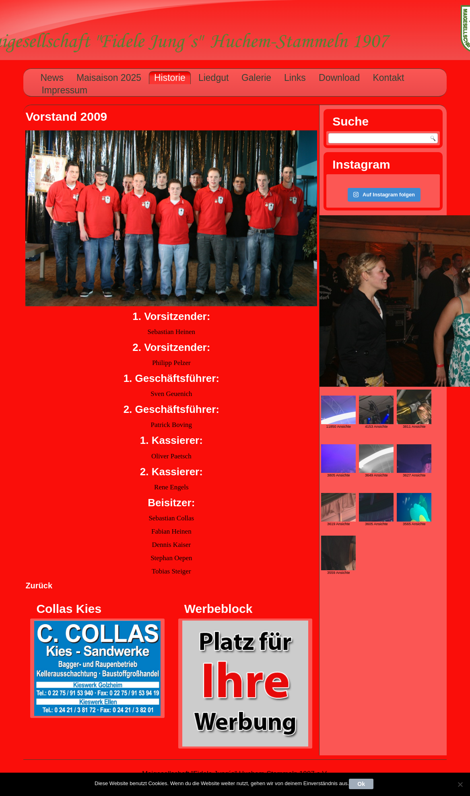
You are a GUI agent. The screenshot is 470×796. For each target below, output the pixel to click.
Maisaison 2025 (108, 77)
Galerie (256, 77)
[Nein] (460, 784)
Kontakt (388, 77)
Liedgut (213, 77)
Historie (170, 77)
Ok (361, 784)
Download (339, 77)
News (52, 77)
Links (295, 77)
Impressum (64, 90)
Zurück (38, 585)
